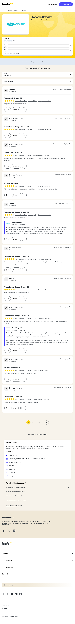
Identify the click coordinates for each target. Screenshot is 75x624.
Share (16, 109)
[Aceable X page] (9, 531)
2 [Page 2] (32, 422)
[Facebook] (3, 594)
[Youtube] (12, 594)
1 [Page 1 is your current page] (28, 422)
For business (66, 4)
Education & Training (12, 10)
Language (10, 585)
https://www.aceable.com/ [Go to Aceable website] (39, 20)
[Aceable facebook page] (3, 531)
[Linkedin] (16, 594)
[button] (37, 74)
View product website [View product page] (44, 101)
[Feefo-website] (7, 4)
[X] (7, 594)
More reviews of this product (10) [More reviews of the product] (25, 370)
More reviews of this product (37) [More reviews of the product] (25, 186)
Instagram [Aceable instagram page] (12, 476)
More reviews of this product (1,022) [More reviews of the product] (25, 129)
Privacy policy (5, 605)
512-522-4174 (13, 455)
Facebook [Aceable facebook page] (12, 469)
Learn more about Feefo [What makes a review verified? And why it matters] (14, 505)
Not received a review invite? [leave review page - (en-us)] (37, 434)
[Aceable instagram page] (14, 531)
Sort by (5, 73)
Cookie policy (5, 611)
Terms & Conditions (7, 603)
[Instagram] (20, 594)
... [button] (36, 422)
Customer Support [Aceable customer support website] (15, 462)
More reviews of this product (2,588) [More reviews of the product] (26, 101)
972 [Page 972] (40, 422)
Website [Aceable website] (11, 465)
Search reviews (53, 4)
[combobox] (37, 74)
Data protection (5, 608)
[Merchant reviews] (15, 24)
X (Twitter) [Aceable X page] (12, 472)
